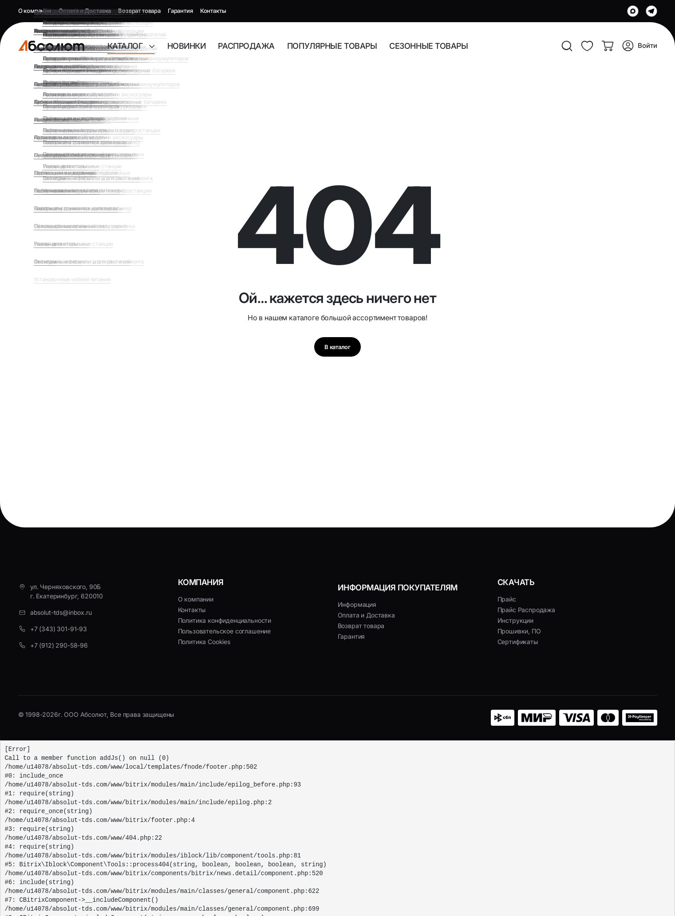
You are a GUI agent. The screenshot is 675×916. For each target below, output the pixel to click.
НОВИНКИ (186, 46)
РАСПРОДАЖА (246, 46)
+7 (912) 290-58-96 (59, 645)
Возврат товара (139, 10)
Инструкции (515, 620)
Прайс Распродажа (526, 609)
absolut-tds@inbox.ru (61, 612)
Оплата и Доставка (85, 10)
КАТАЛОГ (128, 46)
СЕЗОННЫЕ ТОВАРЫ (428, 46)
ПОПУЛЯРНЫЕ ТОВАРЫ (332, 46)
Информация (357, 604)
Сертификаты (517, 641)
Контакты (213, 10)
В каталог (337, 349)
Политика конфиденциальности (225, 620)
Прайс (506, 599)
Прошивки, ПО (519, 631)
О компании (34, 10)
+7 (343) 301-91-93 (58, 629)
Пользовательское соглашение (224, 631)
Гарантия (180, 10)
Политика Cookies (204, 641)
